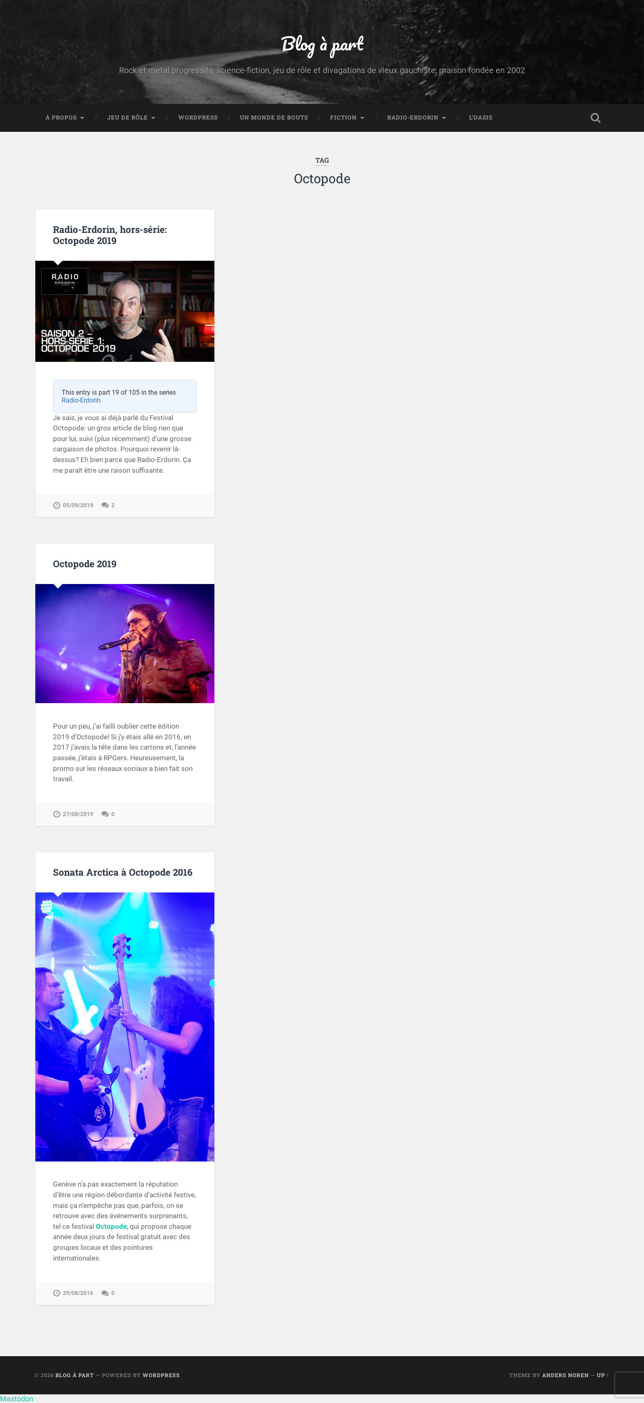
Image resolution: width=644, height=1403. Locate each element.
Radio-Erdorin (413, 117)
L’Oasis (480, 117)
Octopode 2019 (85, 563)
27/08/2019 (78, 814)
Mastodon (16, 1398)
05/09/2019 (78, 505)
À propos (61, 117)
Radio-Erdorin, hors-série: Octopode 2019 (110, 234)
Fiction (343, 117)
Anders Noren (565, 1375)
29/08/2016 (78, 1293)
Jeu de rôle (127, 117)
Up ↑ (603, 1375)
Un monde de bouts (274, 117)
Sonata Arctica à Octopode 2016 (123, 872)
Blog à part (322, 43)
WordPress (198, 117)
